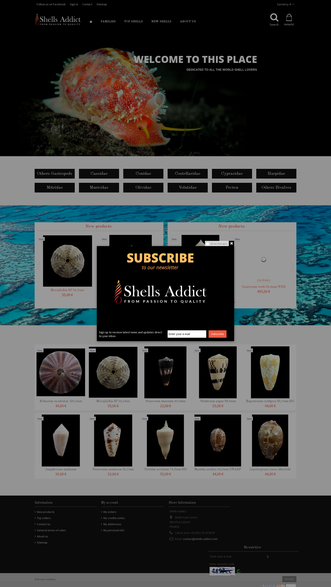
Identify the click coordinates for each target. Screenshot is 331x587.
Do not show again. (219, 243)
